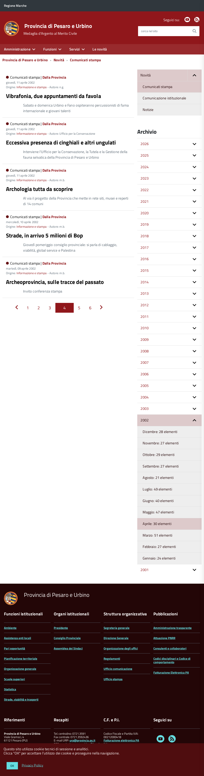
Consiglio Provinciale (67, 638)
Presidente (61, 628)
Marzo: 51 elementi (157, 535)
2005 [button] (144, 385)
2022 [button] (144, 190)
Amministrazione (17, 49)
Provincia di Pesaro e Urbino (58, 26)
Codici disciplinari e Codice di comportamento (171, 660)
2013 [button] (144, 293)
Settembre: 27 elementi (161, 466)
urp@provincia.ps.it (82, 740)
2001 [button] (144, 569)
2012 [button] (144, 305)
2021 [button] (144, 201)
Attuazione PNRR (164, 638)
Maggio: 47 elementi (158, 512)
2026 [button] (144, 143)
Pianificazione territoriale (20, 658)
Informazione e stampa (32, 87)
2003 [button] (144, 408)
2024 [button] (144, 167)
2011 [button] (144, 316)
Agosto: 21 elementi (158, 477)
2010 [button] (144, 328)
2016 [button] (144, 259)
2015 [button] (144, 270)
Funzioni (50, 49)
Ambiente (10, 628)
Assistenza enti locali (17, 638)
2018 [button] (144, 236)
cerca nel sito (149, 31)
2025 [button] (144, 155)
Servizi (74, 49)
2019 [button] (144, 224)
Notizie (148, 109)
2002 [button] (144, 420)
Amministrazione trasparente (172, 628)
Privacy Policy (32, 765)
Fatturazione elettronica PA (121, 740)
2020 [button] (144, 213)
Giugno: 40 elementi (158, 500)
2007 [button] (144, 362)
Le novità (99, 49)
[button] (194, 75)
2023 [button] (144, 178)
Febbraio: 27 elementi (159, 546)
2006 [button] (144, 374)
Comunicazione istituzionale (164, 98)
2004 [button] (144, 397)
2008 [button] (144, 351)
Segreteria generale (116, 628)
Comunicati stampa (85, 60)
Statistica (10, 689)
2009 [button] (144, 339)
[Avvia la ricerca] (194, 31)
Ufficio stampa (113, 679)
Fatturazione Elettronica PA (171, 672)
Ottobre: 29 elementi (159, 454)
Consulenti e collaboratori (169, 648)
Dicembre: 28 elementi (160, 431)
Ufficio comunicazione (118, 668)
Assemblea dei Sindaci (68, 648)
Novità (59, 60)
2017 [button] (144, 247)
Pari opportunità (14, 648)
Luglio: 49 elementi (157, 489)
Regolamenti (112, 658)
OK (12, 765)
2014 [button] (144, 282)
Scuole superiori (14, 679)
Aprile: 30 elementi (157, 523)
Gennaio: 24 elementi (159, 558)
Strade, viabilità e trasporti (21, 699)
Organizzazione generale (20, 668)
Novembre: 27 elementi (161, 443)
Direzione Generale (116, 638)
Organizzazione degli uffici (121, 648)
